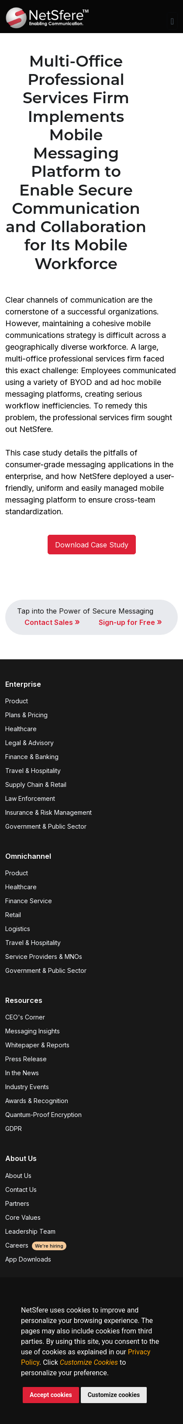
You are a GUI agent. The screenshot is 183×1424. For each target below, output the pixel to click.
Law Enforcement (30, 798)
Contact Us (21, 1189)
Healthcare (21, 728)
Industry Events (27, 1086)
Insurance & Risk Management (48, 812)
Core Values (23, 1217)
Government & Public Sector (45, 826)
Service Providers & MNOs (43, 956)
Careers (35, 1245)
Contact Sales (52, 622)
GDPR (13, 1128)
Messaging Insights (32, 1031)
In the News (22, 1072)
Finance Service (28, 900)
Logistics (17, 928)
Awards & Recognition (36, 1100)
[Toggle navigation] (172, 21)
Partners (17, 1203)
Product (16, 701)
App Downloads (28, 1259)
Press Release (26, 1059)
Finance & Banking (32, 756)
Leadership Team (30, 1231)
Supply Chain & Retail (35, 784)
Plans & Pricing (26, 715)
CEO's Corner (25, 1017)
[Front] (47, 20)
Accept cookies (51, 1394)
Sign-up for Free (130, 622)
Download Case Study (91, 544)
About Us (18, 1175)
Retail (13, 914)
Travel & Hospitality (33, 770)
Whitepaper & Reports (37, 1045)
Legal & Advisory (29, 742)
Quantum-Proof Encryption (43, 1114)
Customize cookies (114, 1394)
